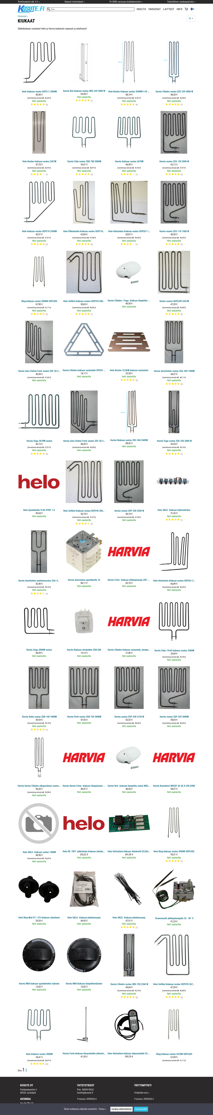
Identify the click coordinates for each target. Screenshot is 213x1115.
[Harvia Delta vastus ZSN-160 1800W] (39, 700)
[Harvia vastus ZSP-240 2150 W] (129, 700)
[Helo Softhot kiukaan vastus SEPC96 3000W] (84, 494)
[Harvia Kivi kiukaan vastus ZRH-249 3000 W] (84, 75)
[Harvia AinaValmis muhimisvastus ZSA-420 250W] (39, 564)
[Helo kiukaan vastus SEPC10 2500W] (39, 214)
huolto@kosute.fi (85, 1092)
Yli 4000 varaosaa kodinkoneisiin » (125, 1)
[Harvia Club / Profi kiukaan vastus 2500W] (174, 632)
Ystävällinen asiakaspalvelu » (181, 1)
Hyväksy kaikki (141, 1109)
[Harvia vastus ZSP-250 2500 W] (129, 494)
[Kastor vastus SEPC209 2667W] (174, 284)
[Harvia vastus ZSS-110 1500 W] (174, 214)
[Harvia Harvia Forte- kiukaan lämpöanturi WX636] (84, 767)
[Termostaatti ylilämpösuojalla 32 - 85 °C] (174, 900)
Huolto (141, 9)
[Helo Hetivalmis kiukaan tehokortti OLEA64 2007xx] (129, 834)
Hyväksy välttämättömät (121, 1109)
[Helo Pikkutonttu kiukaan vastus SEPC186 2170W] (84, 214)
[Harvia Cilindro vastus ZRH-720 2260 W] (129, 967)
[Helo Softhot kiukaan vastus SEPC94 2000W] (84, 284)
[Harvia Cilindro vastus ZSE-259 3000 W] (174, 75)
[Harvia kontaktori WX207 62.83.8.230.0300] (174, 767)
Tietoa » (102, 1109)
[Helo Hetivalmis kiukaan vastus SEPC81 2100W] (174, 564)
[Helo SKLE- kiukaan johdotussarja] (129, 900)
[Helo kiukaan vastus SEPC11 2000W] (39, 75)
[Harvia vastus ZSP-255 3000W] (174, 700)
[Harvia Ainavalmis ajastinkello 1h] (84, 564)
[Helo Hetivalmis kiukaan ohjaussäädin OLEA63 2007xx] (129, 1036)
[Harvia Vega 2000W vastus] (39, 632)
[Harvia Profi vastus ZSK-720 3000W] (84, 700)
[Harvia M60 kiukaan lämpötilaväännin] (84, 967)
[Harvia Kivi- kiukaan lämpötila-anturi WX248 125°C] (129, 767)
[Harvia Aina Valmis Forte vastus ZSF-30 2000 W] (39, 354)
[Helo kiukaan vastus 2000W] (39, 1036)
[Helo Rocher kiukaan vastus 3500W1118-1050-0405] (129, 75)
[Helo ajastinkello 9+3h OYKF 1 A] (39, 494)
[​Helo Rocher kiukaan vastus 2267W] (39, 145)
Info (179, 9)
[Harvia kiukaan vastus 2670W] (129, 145)
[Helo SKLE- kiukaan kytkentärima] (174, 494)
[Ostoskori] (186, 9)
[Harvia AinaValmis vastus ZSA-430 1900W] (174, 354)
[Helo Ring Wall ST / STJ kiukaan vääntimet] (39, 900)
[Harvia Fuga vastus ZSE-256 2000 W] (174, 424)
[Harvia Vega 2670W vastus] (39, 424)
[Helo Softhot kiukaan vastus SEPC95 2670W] (174, 967)
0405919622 (88, 1089)
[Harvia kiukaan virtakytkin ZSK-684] (84, 632)
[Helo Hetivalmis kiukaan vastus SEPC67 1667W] (129, 214)
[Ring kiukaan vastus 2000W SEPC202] (39, 284)
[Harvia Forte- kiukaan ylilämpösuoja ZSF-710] (129, 564)
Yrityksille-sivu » (142, 1092)
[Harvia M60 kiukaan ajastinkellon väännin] (39, 967)
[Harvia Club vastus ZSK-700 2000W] (84, 145)
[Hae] (90, 9)
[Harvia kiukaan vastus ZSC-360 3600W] (129, 424)
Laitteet (168, 9)
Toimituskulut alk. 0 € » (29, 1)
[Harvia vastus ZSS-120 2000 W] (174, 145)
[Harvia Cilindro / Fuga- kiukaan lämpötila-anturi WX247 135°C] (129, 284)
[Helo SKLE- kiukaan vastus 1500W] (39, 834)
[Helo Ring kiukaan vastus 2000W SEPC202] (174, 834)
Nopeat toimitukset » (75, 1)
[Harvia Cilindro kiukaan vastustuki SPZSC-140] (84, 354)
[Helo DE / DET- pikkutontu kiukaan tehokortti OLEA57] (84, 834)
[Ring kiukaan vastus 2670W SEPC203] (174, 1036)
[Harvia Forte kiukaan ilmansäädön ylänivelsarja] (84, 1036)
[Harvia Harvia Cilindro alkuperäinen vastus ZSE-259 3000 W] (39, 767)
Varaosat (154, 9)
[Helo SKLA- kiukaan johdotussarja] (84, 900)
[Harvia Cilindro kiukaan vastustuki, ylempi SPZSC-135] (129, 632)
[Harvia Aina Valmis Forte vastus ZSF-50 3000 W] (84, 424)
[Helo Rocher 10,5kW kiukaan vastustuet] (129, 354)
